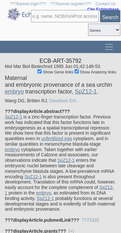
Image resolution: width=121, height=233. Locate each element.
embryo (14, 91)
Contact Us (106, 4)
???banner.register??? (70, 4)
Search (110, 17)
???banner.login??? (28, 4)
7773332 (90, 220)
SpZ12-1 (85, 91)
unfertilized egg (56, 138)
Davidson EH (62, 100)
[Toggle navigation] (109, 47)
